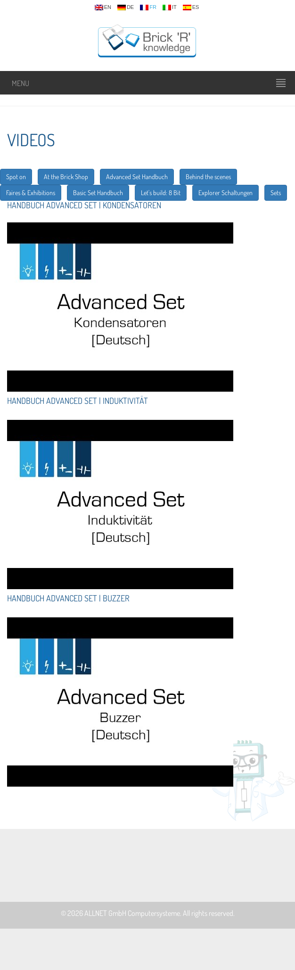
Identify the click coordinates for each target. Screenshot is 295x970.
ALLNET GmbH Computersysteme (132, 913)
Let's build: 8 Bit (160, 193)
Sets (275, 193)
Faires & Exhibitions (30, 193)
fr (148, 7)
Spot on (16, 177)
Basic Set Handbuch (98, 193)
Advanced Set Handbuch (137, 177)
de (125, 7)
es (191, 7)
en (103, 7)
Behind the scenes (208, 177)
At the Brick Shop (66, 177)
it (170, 7)
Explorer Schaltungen (225, 193)
